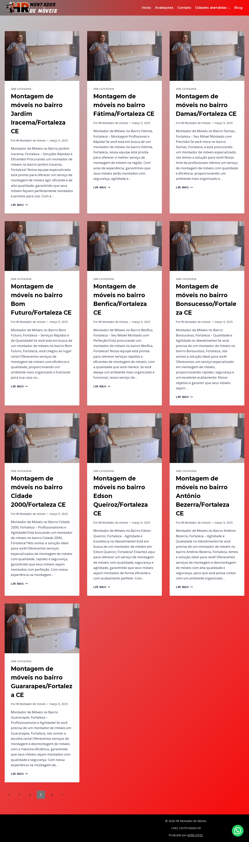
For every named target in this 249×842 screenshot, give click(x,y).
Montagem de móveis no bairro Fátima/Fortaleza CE (123, 105)
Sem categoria (21, 88)
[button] (238, 831)
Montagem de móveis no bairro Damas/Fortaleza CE (206, 105)
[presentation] (42, 56)
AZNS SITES (195, 835)
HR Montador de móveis (31, 140)
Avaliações (164, 8)
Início (146, 8)
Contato (184, 8)
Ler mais (19, 205)
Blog (238, 8)
